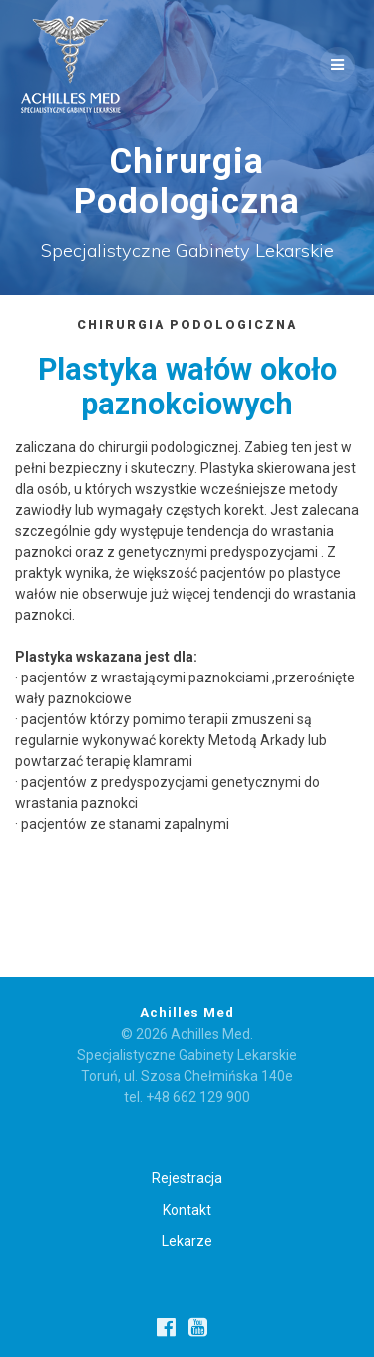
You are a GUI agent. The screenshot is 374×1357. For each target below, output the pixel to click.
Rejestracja (187, 1178)
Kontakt (187, 1210)
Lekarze (187, 1241)
